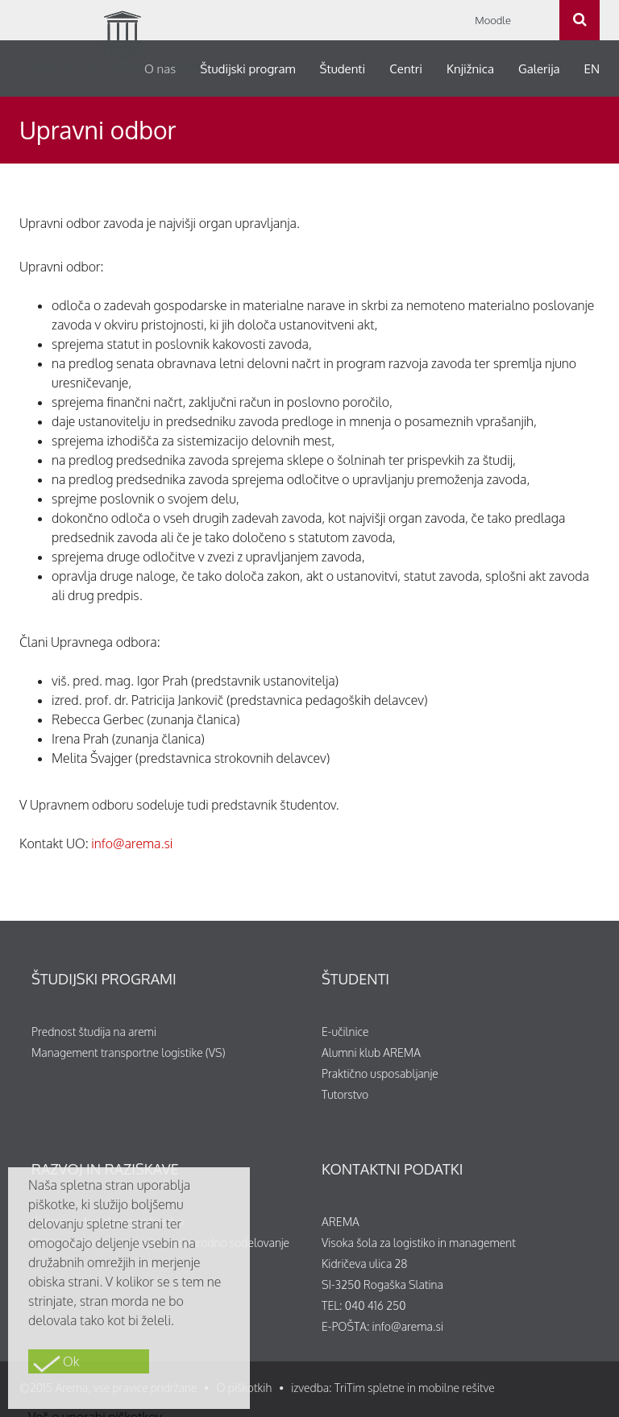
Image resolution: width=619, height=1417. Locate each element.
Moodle (493, 20)
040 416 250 (375, 1305)
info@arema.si (131, 843)
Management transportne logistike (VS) (128, 1052)
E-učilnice (345, 1031)
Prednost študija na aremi (93, 1031)
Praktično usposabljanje (380, 1073)
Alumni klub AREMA (371, 1052)
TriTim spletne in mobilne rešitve (414, 1387)
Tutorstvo (345, 1094)
